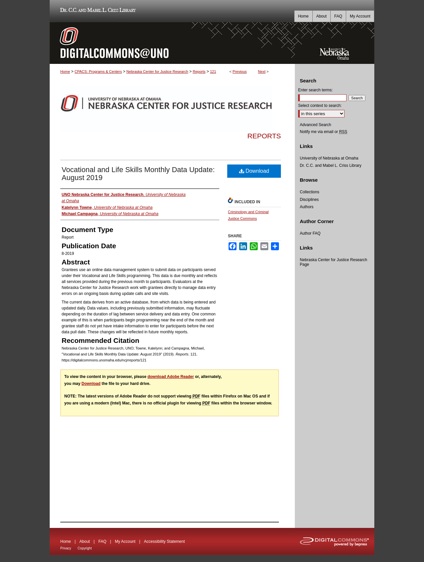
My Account (125, 541)
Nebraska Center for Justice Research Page (333, 262)
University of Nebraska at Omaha (329, 158)
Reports (199, 71)
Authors (306, 207)
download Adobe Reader (170, 376)
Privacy (65, 548)
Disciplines (309, 199)
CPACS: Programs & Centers (98, 71)
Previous (240, 71)
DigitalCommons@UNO (172, 43)
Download (254, 171)
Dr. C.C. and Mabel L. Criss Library (97, 11)
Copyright (85, 548)
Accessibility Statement (164, 541)
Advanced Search (315, 124)
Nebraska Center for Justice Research (157, 71)
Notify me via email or (323, 131)
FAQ (102, 541)
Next (262, 71)
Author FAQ (310, 233)
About (85, 541)
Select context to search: (320, 105)
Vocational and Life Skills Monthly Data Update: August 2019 (138, 173)
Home (65, 71)
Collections (309, 192)
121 (213, 71)
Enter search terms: (315, 90)
